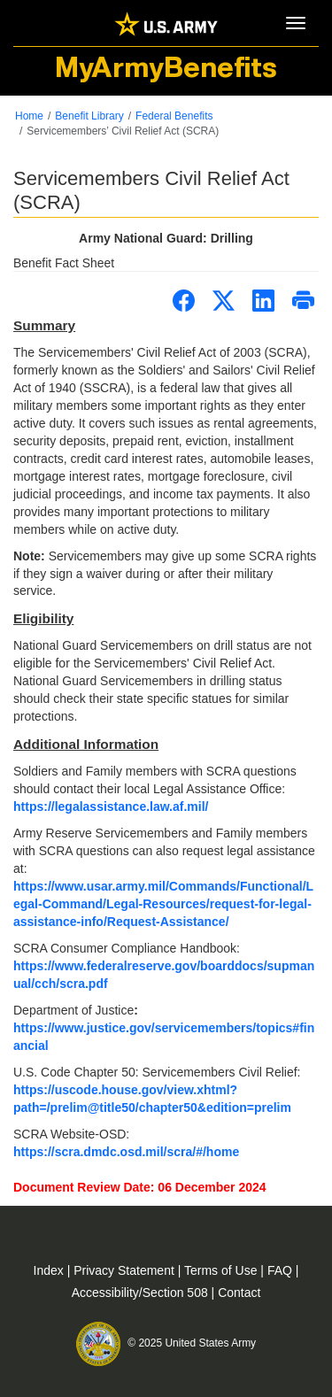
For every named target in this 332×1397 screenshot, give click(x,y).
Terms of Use (222, 1270)
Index (50, 1270)
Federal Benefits (173, 116)
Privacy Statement (125, 1270)
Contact (239, 1292)
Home (29, 116)
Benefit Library (89, 116)
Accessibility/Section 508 (142, 1292)
